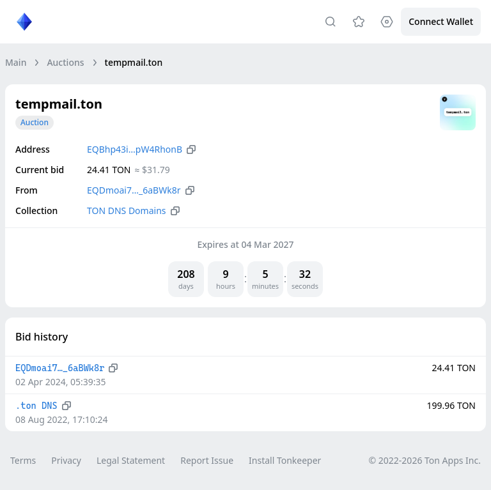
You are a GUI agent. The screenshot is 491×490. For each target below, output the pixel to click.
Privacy (66, 460)
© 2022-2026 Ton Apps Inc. (425, 460)
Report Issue (206, 460)
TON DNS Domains (126, 210)
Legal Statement (131, 460)
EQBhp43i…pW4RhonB (134, 149)
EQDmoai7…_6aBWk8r (134, 190)
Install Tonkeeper (285, 460)
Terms (23, 460)
